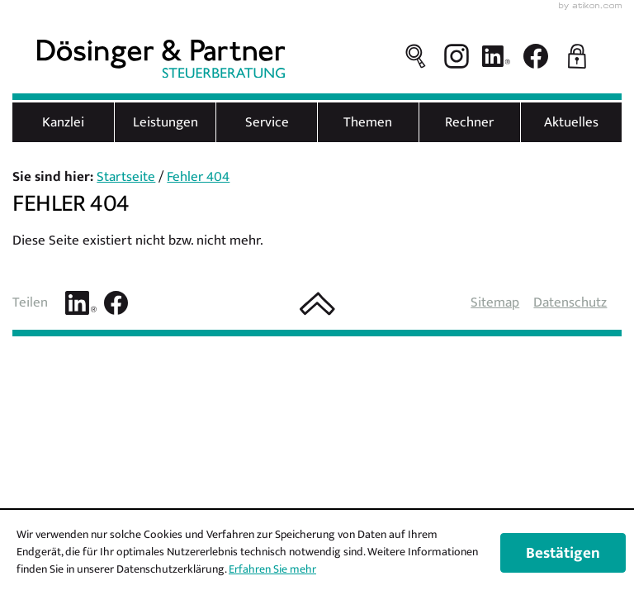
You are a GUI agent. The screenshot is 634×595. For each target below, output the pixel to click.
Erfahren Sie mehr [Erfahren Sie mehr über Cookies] (272, 568)
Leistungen (165, 122)
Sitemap (495, 302)
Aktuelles (571, 122)
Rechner (469, 122)
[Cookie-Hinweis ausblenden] (563, 553)
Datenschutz (570, 302)
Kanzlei (63, 122)
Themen (367, 122)
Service (267, 122)
